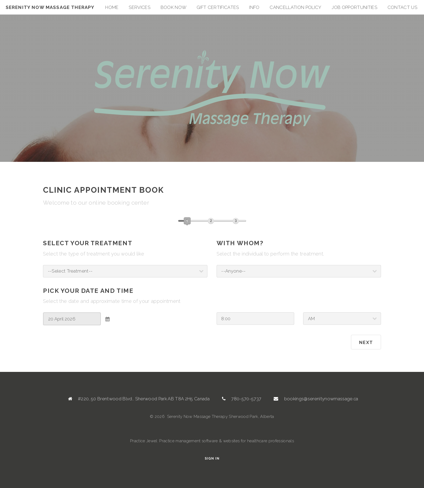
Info (254, 7)
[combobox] (72, 318)
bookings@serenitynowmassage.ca (321, 398)
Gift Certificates (218, 7)
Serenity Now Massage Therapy (50, 7)
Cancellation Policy (295, 7)
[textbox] (72, 319)
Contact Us (402, 7)
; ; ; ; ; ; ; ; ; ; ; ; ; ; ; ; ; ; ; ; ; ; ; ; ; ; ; (125, 271)
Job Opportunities (354, 7)
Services (139, 7)
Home (111, 7)
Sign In (212, 458)
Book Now (174, 7)
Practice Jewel (143, 440)
